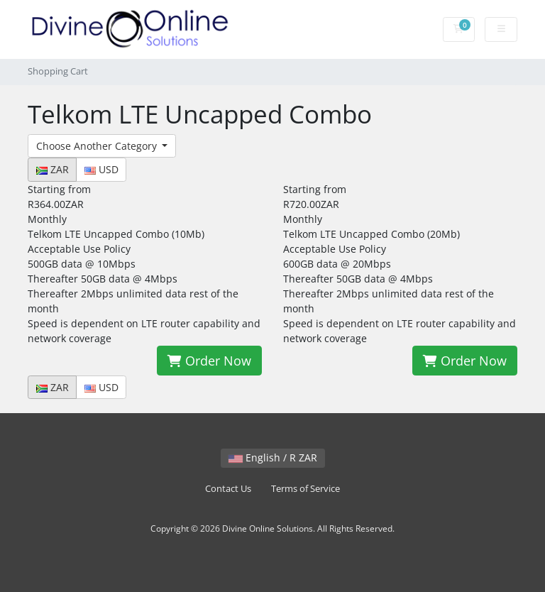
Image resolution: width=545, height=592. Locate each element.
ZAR (52, 169)
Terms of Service (305, 489)
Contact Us (228, 489)
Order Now (209, 360)
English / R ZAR (273, 457)
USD (101, 169)
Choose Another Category (98, 146)
